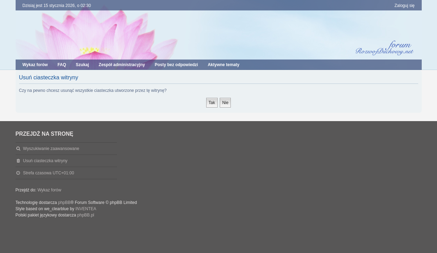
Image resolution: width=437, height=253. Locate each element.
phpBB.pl (85, 215)
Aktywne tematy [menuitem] (223, 64)
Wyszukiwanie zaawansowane (51, 148)
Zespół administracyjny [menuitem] (122, 64)
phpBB (64, 202)
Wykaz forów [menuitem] (35, 64)
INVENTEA (85, 208)
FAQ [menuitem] (62, 64)
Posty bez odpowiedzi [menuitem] (176, 64)
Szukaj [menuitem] (82, 64)
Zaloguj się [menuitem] (404, 5)
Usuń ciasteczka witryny (45, 160)
